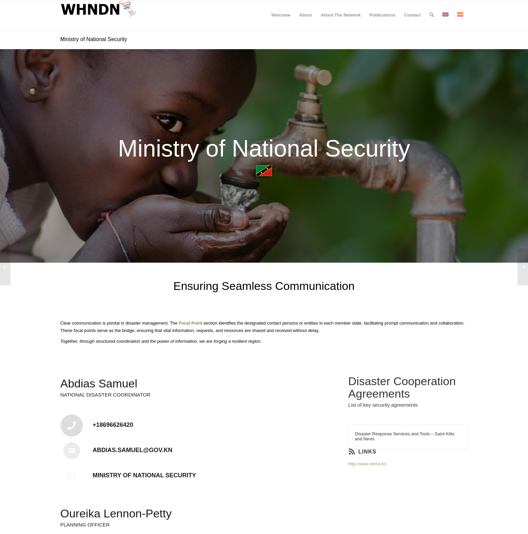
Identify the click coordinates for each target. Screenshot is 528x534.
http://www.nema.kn (367, 482)
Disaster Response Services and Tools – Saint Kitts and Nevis (404, 455)
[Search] (431, 15)
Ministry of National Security (93, 39)
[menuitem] (281, 15)
